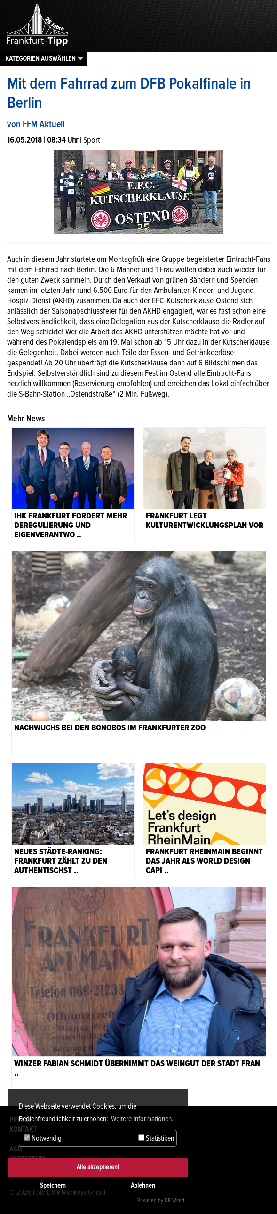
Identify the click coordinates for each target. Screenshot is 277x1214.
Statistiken (156, 1138)
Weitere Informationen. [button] (142, 1119)
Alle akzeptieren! (98, 1167)
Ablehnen (143, 1186)
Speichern (53, 1186)
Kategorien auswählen (40, 58)
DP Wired (174, 1200)
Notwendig (43, 1138)
